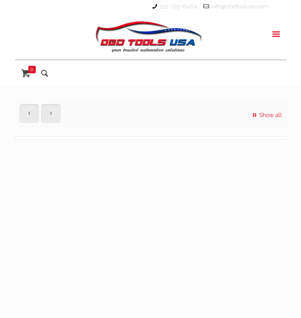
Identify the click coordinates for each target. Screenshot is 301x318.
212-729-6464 (179, 6)
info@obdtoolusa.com (240, 6)
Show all (266, 115)
